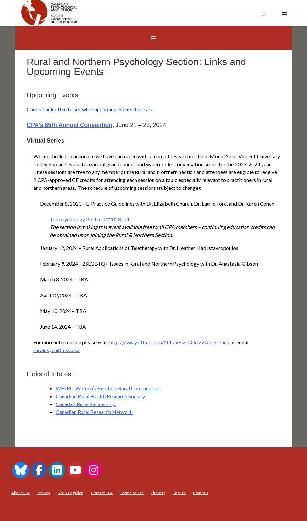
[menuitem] (179, 493)
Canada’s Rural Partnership (86, 404)
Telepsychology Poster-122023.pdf (90, 219)
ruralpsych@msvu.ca (56, 350)
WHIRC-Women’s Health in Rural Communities (108, 388)
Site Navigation (70, 492)
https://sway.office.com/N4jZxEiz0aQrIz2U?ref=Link (169, 342)
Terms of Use (132, 492)
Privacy (43, 492)
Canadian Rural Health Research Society (100, 396)
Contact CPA (102, 492)
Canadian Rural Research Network (94, 412)
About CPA (20, 492)
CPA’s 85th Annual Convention (69, 125)
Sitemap (158, 492)
